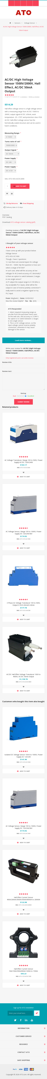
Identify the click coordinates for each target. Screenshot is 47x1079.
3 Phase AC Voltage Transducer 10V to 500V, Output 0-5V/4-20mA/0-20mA (23, 604)
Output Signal (11, 150)
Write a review (34, 97)
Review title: (7, 362)
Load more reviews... (23, 340)
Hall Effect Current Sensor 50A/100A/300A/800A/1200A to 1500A (23, 970)
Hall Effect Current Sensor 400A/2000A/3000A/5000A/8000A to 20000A (23, 898)
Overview (5, 215)
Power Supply (10, 158)
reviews (23, 97)
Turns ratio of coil (12, 141)
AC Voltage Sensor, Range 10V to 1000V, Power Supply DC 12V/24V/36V (23, 532)
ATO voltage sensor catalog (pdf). (23, 222)
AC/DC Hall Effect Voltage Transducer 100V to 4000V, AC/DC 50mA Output (23, 675)
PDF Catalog (7, 217)
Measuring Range (12, 133)
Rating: (23, 393)
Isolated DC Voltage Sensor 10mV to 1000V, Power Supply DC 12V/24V (23, 756)
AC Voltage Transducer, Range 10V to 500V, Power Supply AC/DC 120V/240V (24, 461)
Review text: (7, 371)
